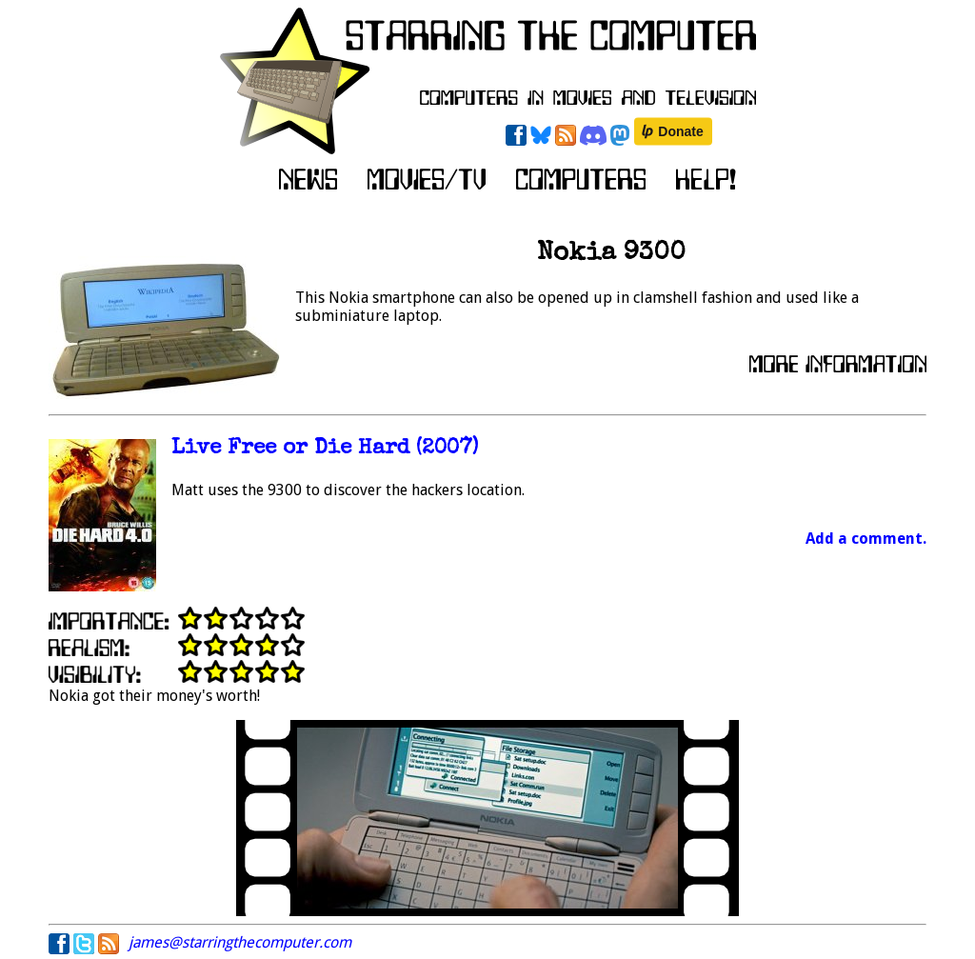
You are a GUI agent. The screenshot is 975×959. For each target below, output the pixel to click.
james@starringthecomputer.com (240, 942)
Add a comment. (866, 538)
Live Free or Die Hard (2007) (324, 449)
